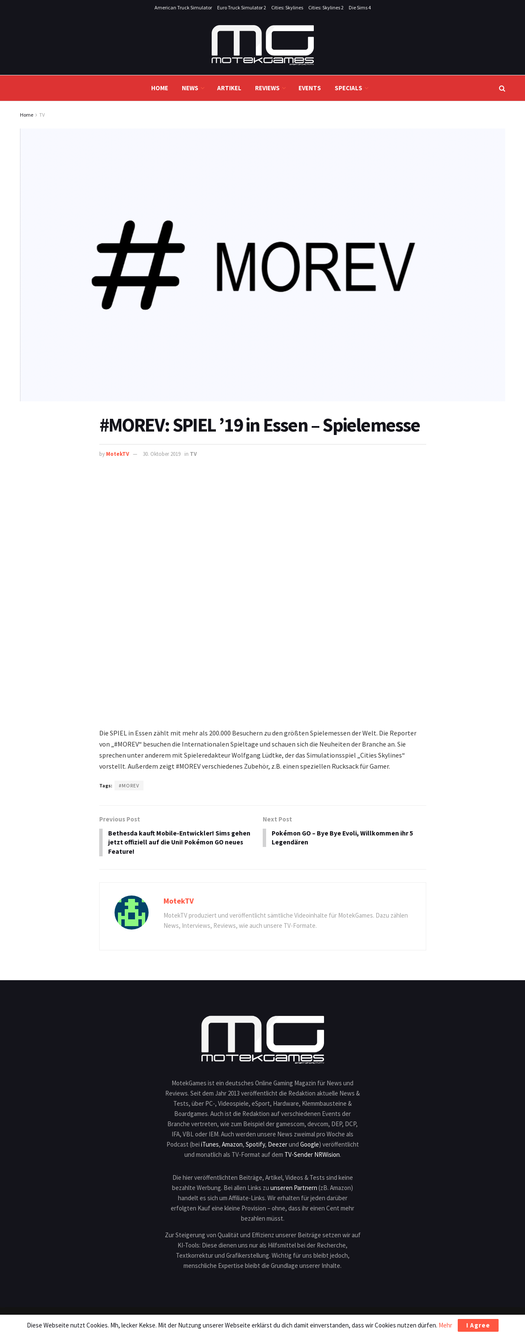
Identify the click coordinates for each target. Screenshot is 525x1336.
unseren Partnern (293, 1189)
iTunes (210, 1145)
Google (309, 1145)
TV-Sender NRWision (312, 1156)
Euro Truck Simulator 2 (241, 7)
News (190, 88)
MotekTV (117, 454)
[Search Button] (502, 88)
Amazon (232, 1145)
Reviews (267, 88)
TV (42, 115)
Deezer (277, 1145)
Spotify (255, 1145)
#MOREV (129, 785)
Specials (348, 88)
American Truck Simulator (183, 7)
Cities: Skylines (287, 7)
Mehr (445, 1325)
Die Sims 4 (360, 7)
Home (159, 88)
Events (309, 88)
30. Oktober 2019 (162, 454)
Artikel (229, 88)
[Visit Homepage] (262, 45)
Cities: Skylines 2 (326, 7)
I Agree (478, 1325)
